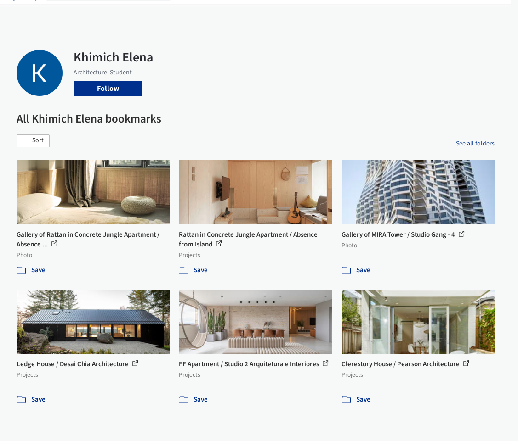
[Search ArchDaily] (115, 12)
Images (221, 13)
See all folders (475, 143)
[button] (33, 140)
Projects (191, 13)
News (348, 13)
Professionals (312, 13)
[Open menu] (494, 13)
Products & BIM (262, 13)
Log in (419, 13)
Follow (108, 89)
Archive (374, 13)
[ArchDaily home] (24, 13)
